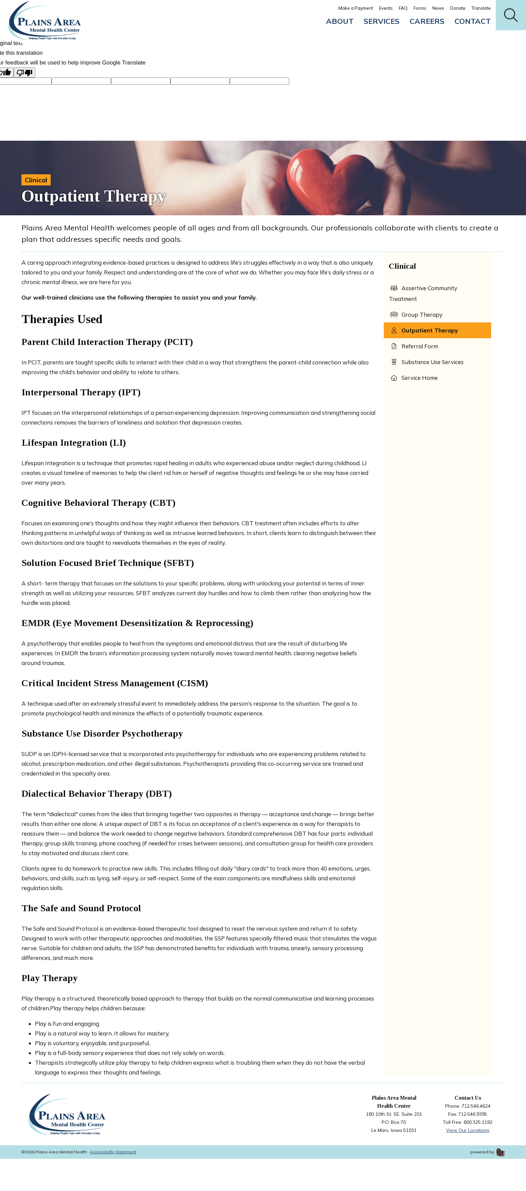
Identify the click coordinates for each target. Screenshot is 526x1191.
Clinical (36, 180)
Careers (427, 21)
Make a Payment (355, 8)
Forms (420, 8)
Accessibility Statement (113, 1151)
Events (386, 8)
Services (382, 21)
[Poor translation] (24, 73)
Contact (473, 21)
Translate (481, 8)
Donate (458, 8)
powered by (487, 1151)
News (438, 8)
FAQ (403, 8)
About (340, 21)
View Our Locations (467, 1130)
